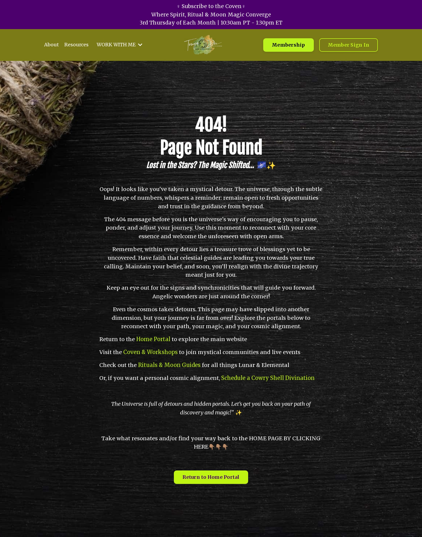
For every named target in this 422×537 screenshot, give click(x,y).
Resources (76, 46)
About (51, 46)
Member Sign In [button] (349, 46)
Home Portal (154, 339)
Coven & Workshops (151, 352)
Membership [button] (288, 46)
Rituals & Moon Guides (170, 365)
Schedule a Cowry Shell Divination (268, 378)
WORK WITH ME (120, 46)
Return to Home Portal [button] (210, 478)
